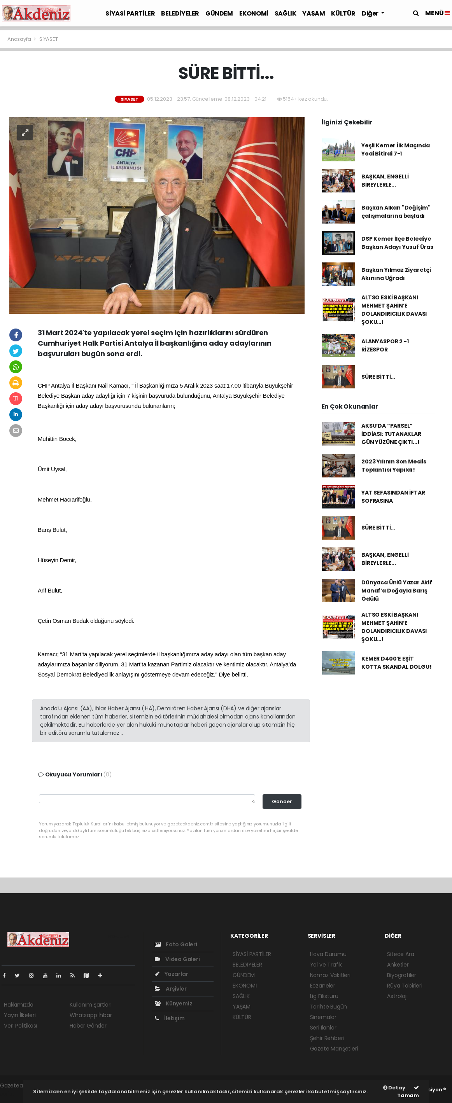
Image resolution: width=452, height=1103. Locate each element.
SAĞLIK (285, 13)
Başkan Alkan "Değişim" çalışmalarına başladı (396, 212)
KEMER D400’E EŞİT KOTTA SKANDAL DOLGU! (396, 663)
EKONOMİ (253, 13)
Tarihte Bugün (328, 1006)
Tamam (408, 1092)
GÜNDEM (219, 13)
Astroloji (397, 996)
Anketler (397, 964)
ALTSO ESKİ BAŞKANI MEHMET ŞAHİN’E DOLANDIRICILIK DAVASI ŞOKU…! (394, 310)
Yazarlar (171, 974)
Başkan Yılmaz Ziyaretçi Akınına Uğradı (396, 274)
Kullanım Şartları (91, 1005)
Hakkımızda (18, 1005)
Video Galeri (177, 959)
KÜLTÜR (343, 13)
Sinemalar (323, 1017)
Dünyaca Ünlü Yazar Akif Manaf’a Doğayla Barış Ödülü (396, 591)
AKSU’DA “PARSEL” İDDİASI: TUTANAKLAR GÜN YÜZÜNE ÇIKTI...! (391, 434)
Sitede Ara (400, 954)
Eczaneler (322, 985)
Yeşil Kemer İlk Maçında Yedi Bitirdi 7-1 (395, 149)
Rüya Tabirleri (404, 985)
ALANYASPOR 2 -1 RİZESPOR (384, 345)
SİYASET (48, 39)
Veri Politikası (20, 1026)
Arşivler (170, 989)
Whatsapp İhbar (91, 1015)
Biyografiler (401, 975)
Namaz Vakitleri (330, 975)
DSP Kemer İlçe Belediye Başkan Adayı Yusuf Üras (397, 243)
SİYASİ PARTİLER (130, 13)
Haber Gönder (88, 1026)
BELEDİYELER (180, 13)
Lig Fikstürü (324, 996)
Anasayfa (19, 39)
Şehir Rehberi (327, 1038)
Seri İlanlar (323, 1027)
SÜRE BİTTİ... (378, 377)
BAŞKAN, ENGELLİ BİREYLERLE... (384, 181)
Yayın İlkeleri (19, 1015)
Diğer (371, 13)
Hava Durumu (328, 954)
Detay (394, 1087)
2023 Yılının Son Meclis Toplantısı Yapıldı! (393, 466)
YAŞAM (313, 13)
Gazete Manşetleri (334, 1048)
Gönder (282, 801)
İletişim (169, 1018)
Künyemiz (173, 1003)
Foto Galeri (176, 944)
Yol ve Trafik (326, 964)
